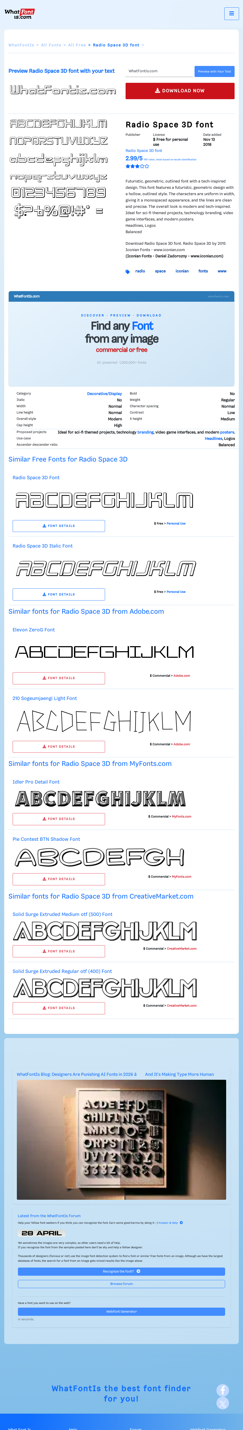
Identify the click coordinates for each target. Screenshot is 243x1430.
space (160, 271)
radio (140, 271)
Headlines (213, 439)
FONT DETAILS (59, 526)
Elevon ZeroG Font (34, 629)
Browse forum (121, 1284)
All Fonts (51, 45)
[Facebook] (222, 1390)
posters (227, 432)
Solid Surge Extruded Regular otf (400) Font (62, 971)
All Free (77, 45)
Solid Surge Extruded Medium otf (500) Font (62, 914)
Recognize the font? (121, 1271)
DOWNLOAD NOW (180, 90)
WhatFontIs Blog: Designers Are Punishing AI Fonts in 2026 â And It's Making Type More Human (115, 1074)
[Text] (159, 71)
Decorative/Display (104, 394)
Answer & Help (171, 1223)
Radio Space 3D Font (36, 477)
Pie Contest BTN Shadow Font (46, 839)
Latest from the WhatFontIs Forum (49, 1216)
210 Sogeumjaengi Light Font (45, 698)
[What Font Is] (20, 13)
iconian (182, 271)
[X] (222, 1403)
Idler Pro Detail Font (36, 782)
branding (145, 432)
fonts (203, 271)
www (222, 271)
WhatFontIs (21, 45)
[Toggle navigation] (231, 13)
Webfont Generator (121, 1311)
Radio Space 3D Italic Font (43, 546)
